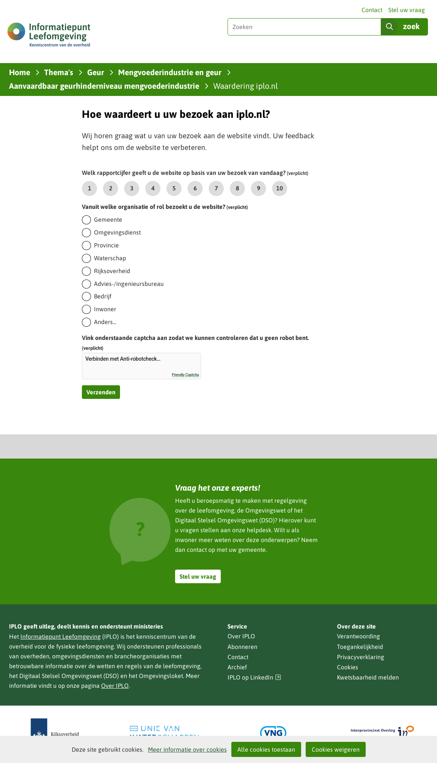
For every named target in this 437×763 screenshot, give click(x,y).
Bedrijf (102, 296)
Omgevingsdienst (117, 232)
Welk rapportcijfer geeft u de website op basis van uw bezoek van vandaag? (195, 172)
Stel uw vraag (406, 9)
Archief (237, 667)
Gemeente (108, 219)
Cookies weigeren (336, 749)
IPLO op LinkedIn (254, 677)
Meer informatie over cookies (187, 749)
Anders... (105, 321)
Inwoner (105, 309)
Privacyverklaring (360, 656)
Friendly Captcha (185, 375)
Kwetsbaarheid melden (368, 677)
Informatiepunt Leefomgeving (60, 636)
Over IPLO (115, 685)
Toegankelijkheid (360, 646)
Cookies (347, 667)
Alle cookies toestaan (266, 749)
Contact (372, 9)
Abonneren (242, 646)
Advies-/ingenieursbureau (129, 283)
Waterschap (110, 258)
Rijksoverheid (112, 270)
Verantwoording (358, 636)
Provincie (106, 245)
